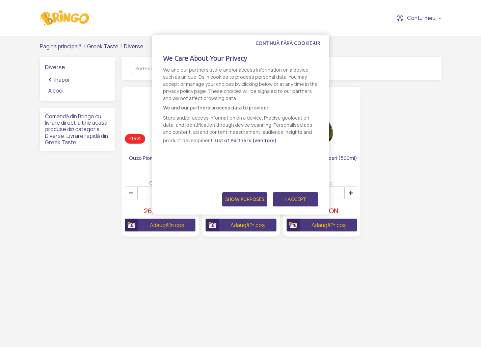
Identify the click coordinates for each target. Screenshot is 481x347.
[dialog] (240, 125)
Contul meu (415, 18)
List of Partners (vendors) (246, 140)
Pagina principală (61, 46)
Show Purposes (244, 199)
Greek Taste (102, 46)
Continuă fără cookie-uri (289, 43)
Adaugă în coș (154, 225)
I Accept (295, 199)
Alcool (55, 90)
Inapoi (59, 79)
